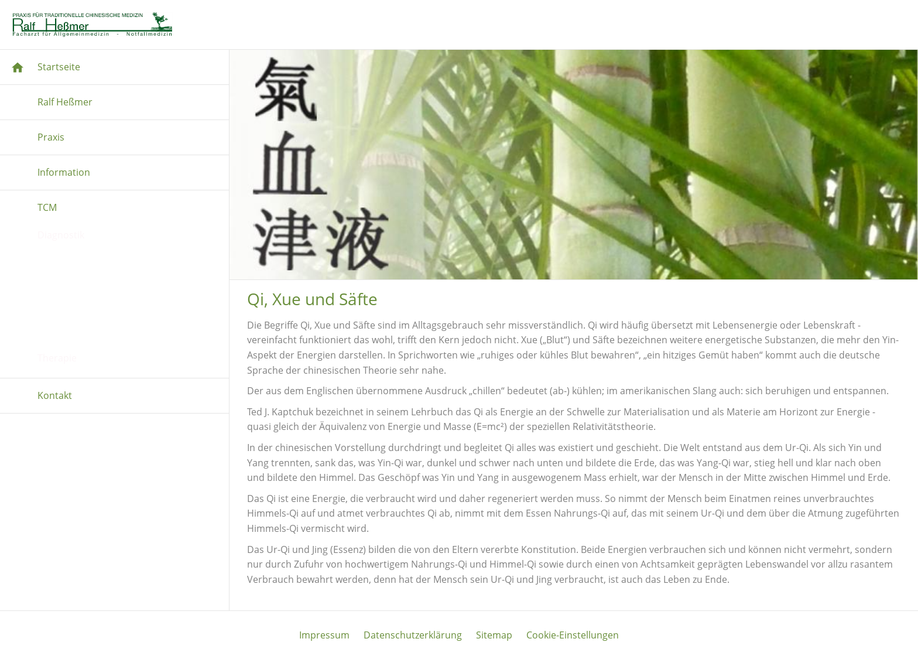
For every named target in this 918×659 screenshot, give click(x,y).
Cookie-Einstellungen (572, 635)
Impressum (324, 635)
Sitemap (494, 635)
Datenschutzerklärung (413, 635)
